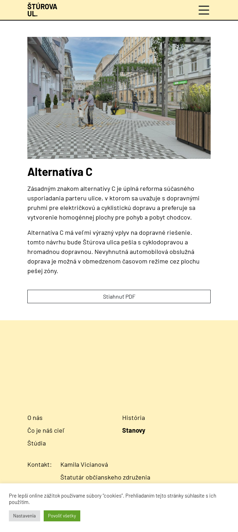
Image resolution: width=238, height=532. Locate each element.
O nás (35, 417)
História (133, 417)
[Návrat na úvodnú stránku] (42, 10)
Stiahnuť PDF (119, 296)
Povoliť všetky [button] (62, 516)
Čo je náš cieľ (46, 430)
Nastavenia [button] (24, 516)
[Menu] (204, 10)
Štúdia (36, 443)
